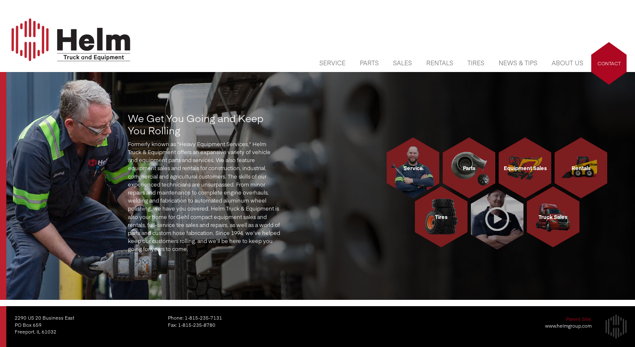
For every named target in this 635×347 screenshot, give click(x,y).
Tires (476, 63)
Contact (609, 63)
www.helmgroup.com (568, 326)
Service (332, 63)
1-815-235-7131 (203, 318)
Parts (369, 63)
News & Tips (518, 63)
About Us (567, 63)
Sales (402, 63)
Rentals (439, 63)
